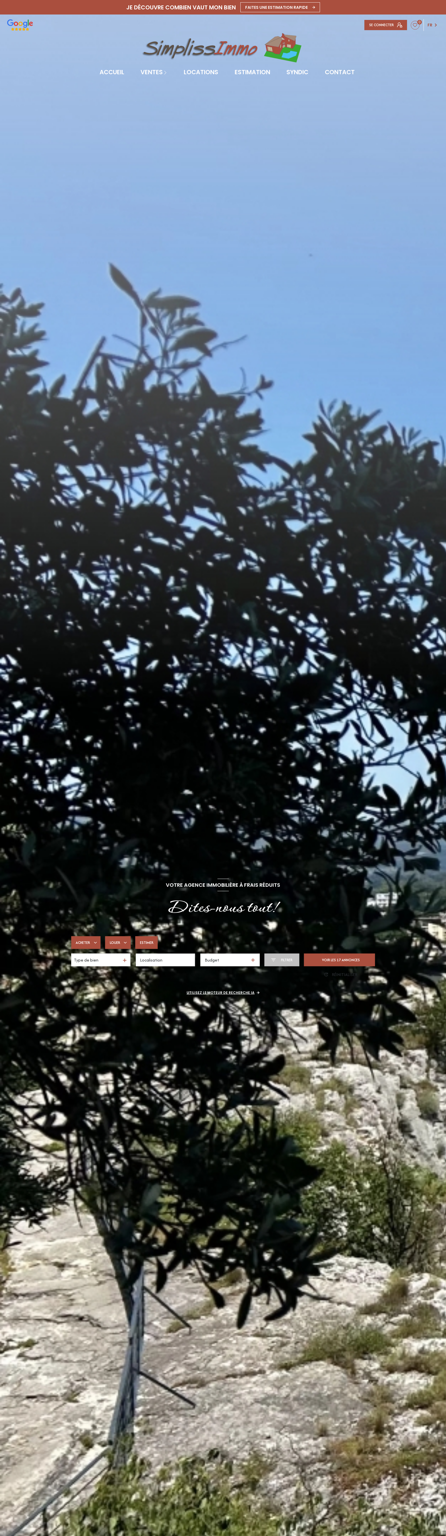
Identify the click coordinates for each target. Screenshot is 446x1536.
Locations (201, 72)
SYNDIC (297, 72)
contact (340, 72)
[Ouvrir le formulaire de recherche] (281, 960)
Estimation (252, 72)
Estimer (146, 942)
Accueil (112, 72)
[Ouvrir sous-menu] (166, 72)
